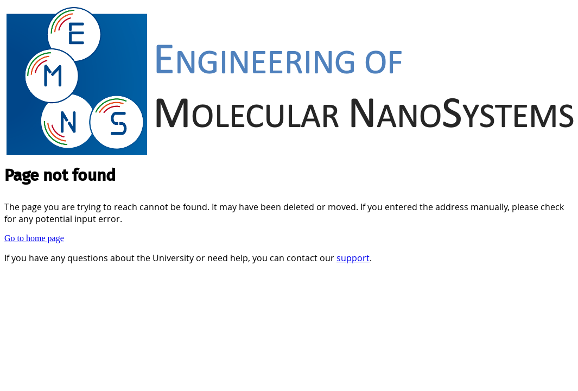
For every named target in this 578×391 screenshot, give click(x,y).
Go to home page (34, 238)
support (353, 258)
